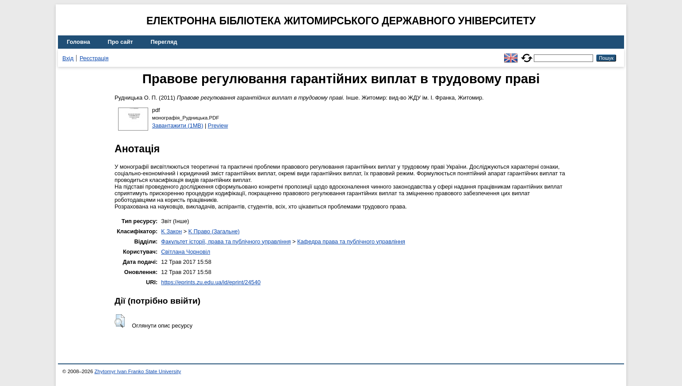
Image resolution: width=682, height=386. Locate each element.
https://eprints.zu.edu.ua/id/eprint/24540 (211, 282)
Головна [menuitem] (78, 42)
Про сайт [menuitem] (120, 42)
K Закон (171, 231)
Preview (218, 125)
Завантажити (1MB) (177, 125)
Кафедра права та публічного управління (351, 241)
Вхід (67, 58)
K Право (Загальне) (214, 231)
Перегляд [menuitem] (164, 42)
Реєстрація (94, 58)
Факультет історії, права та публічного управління (226, 241)
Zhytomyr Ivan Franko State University (138, 371)
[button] (120, 321)
